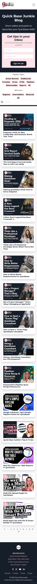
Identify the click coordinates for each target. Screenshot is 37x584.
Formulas (6, 82)
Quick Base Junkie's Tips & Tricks (18, 440)
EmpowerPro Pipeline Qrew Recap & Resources (15, 386)
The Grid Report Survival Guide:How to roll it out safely (17, 163)
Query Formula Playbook (18, 556)
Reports (22, 85)
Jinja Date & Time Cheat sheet (18, 559)
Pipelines (30, 82)
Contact (15, 573)
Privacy (29, 573)
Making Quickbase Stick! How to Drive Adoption (17, 191)
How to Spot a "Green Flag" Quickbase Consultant (15, 331)
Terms (22, 573)
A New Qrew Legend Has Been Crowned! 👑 (17, 218)
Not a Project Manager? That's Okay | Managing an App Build (16, 303)
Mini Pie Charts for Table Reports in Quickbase (18, 467)
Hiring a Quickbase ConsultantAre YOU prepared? (17, 358)
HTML (22, 82)
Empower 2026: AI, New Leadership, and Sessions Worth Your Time (17, 135)
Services (7, 573)
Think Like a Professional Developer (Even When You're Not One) (18, 247)
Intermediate (18, 94)
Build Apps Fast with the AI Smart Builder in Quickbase (18, 522)
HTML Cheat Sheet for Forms (18, 562)
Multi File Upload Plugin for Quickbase (15, 494)
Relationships (11, 85)
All (29, 85)
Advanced (30, 94)
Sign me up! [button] (19, 63)
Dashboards (26, 78)
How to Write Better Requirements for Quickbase (16, 276)
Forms (14, 82)
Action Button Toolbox (18, 565)
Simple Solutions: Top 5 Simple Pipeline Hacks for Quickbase (17, 414)
